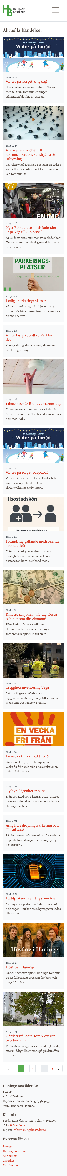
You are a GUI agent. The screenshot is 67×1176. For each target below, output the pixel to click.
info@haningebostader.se (29, 1130)
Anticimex (10, 1156)
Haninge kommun (15, 1151)
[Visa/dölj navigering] (55, 10)
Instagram (9, 1146)
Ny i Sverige (10, 1165)
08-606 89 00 (17, 1125)
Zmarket (8, 1160)
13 (51, 1068)
